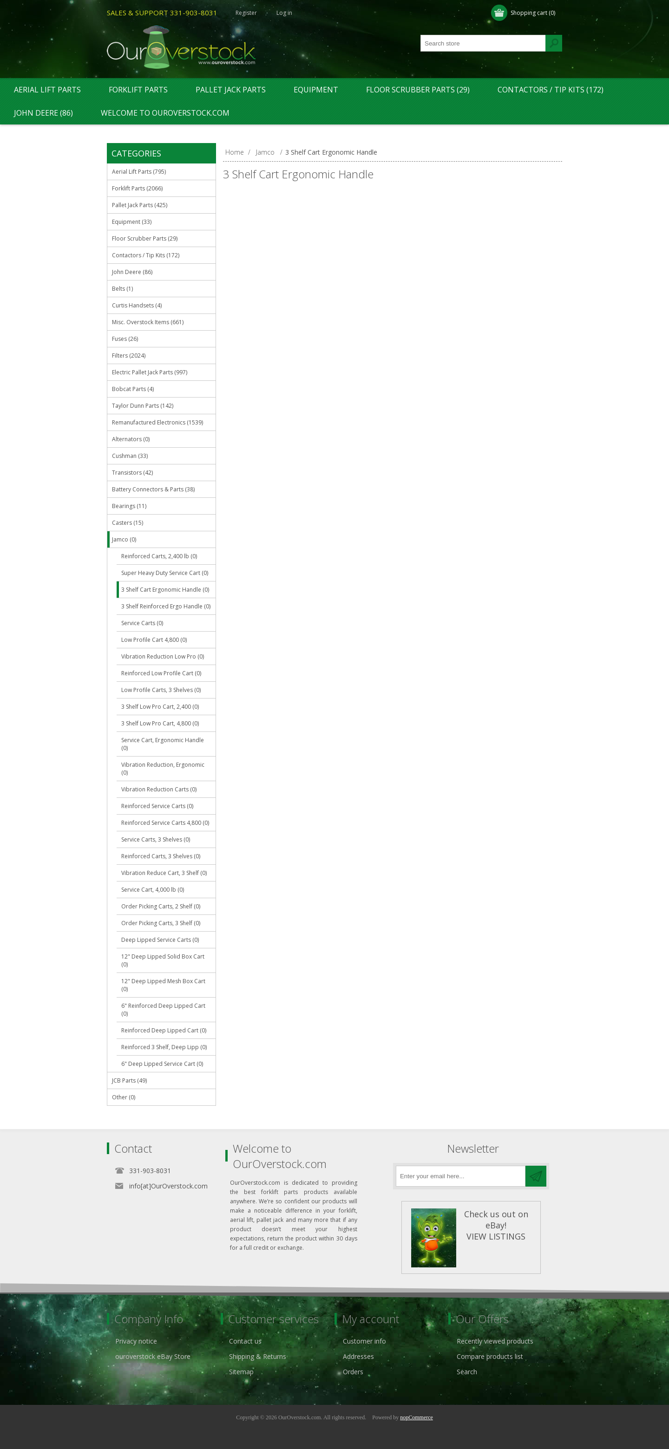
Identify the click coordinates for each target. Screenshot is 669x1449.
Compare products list (490, 1356)
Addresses (358, 1356)
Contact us (245, 1341)
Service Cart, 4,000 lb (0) (152, 890)
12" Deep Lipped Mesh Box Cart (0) (163, 985)
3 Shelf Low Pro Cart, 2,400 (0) (160, 707)
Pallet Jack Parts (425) (139, 205)
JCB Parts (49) (129, 1080)
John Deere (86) (43, 113)
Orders (353, 1371)
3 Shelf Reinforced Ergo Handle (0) (165, 606)
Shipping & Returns (257, 1356)
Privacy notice (136, 1341)
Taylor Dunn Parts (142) (142, 406)
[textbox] (483, 43)
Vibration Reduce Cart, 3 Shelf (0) (164, 873)
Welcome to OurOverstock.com (165, 113)
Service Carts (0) (142, 623)
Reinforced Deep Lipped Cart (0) (163, 1030)
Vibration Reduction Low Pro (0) (162, 656)
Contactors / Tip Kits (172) (550, 90)
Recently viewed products (495, 1341)
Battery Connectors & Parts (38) (153, 489)
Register (246, 13)
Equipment (316, 90)
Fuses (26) (125, 339)
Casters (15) (127, 523)
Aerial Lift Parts (47, 90)
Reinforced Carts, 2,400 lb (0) (159, 556)
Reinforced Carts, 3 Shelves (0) (160, 856)
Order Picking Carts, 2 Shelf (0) (160, 906)
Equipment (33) (131, 222)
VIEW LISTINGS (495, 1236)
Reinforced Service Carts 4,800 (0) (165, 823)
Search (467, 1371)
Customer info (364, 1341)
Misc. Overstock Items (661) (148, 322)
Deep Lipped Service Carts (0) (160, 940)
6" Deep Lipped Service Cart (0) (162, 1064)
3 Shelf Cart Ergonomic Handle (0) (165, 590)
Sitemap (241, 1371)
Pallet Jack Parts (231, 90)
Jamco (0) (124, 539)
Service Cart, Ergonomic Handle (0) (162, 744)
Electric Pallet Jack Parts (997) (149, 372)
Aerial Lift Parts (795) (139, 172)
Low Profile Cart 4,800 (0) (154, 640)
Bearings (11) (129, 506)
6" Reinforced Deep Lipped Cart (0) (163, 1010)
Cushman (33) (130, 456)
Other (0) (123, 1097)
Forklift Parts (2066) (137, 188)
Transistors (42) (132, 472)
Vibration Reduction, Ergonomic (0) (162, 769)
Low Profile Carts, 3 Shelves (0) (161, 690)
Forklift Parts (138, 90)
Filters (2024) (128, 355)
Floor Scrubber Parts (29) (418, 90)
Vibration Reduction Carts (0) (159, 789)
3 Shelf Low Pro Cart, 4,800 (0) (160, 723)
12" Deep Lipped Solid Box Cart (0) (162, 960)
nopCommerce (416, 1417)
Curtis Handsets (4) (137, 305)
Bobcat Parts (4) (133, 389)
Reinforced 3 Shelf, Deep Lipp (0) (164, 1047)
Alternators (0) (131, 439)
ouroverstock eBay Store (152, 1356)
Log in (284, 13)
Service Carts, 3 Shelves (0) (155, 839)
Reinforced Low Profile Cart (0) (161, 673)
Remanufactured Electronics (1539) (157, 422)
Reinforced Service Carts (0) (157, 806)
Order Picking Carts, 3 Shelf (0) (160, 923)
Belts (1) (122, 289)
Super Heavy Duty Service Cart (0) (164, 573)
